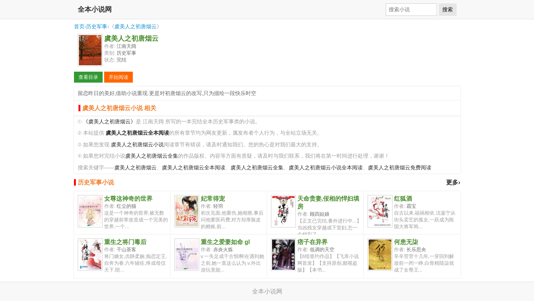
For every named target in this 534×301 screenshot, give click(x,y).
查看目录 (88, 77)
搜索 (447, 9)
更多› (453, 182)
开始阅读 (118, 77)
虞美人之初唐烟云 (135, 26)
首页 (79, 26)
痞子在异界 (312, 242)
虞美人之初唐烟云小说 (137, 144)
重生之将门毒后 (125, 242)
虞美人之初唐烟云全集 (151, 156)
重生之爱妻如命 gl (225, 242)
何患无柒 (406, 242)
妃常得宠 (213, 198)
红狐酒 (403, 198)
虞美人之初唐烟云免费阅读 (399, 167)
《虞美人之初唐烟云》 (109, 121)
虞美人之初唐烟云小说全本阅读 (326, 167)
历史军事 (96, 26)
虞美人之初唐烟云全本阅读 (193, 167)
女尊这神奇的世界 (128, 198)
